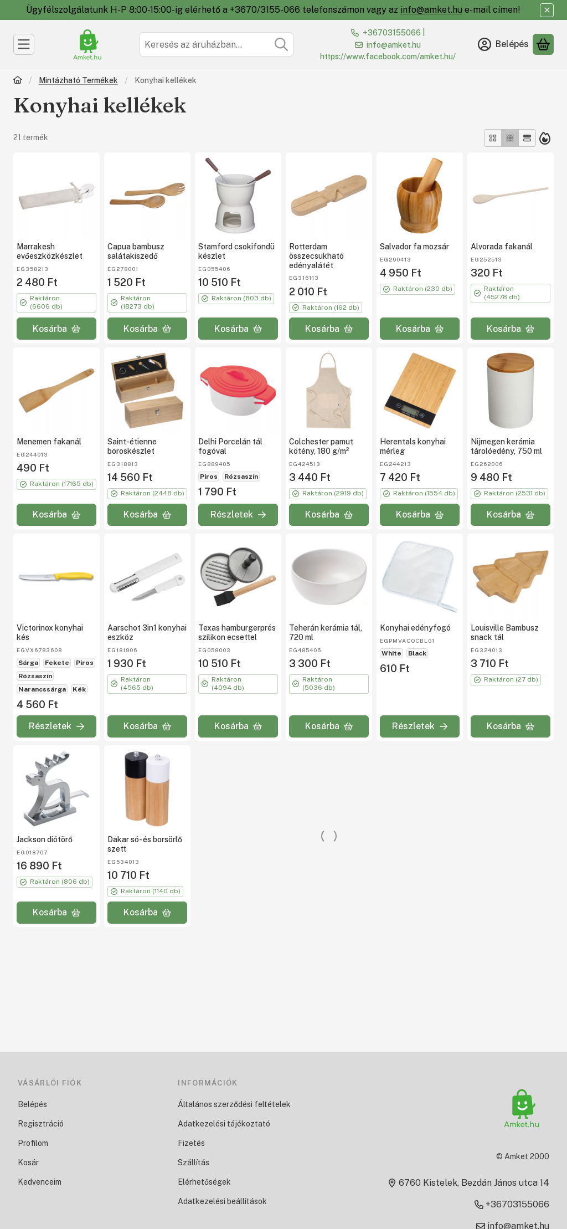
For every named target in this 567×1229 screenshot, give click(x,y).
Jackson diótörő (45, 839)
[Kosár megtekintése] (543, 44)
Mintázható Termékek (78, 80)
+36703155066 (392, 32)
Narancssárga (42, 689)
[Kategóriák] (23, 44)
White (391, 653)
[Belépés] (503, 44)
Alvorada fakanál (502, 246)
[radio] (493, 138)
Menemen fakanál (49, 441)
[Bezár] (547, 10)
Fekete (57, 663)
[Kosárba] (56, 329)
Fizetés (191, 1143)
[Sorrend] (545, 138)
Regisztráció (41, 1123)
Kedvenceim (39, 1181)
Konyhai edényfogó (415, 627)
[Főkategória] (17, 81)
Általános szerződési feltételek (234, 1104)
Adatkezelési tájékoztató (224, 1123)
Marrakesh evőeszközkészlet (50, 251)
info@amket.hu (431, 9)
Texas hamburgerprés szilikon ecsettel (237, 632)
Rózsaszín (241, 476)
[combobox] (216, 44)
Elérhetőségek (204, 1181)
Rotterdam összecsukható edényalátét (316, 256)
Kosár (28, 1162)
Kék (79, 689)
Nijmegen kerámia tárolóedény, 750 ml (506, 446)
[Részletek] (238, 515)
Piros (209, 476)
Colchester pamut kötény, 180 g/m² (321, 446)
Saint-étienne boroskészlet (132, 446)
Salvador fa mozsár (414, 246)
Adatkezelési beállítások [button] (222, 1201)
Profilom (33, 1143)
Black (417, 653)
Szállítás (193, 1162)
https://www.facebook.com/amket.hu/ (388, 56)
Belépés (32, 1104)
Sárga (28, 663)
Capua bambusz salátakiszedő (135, 251)
